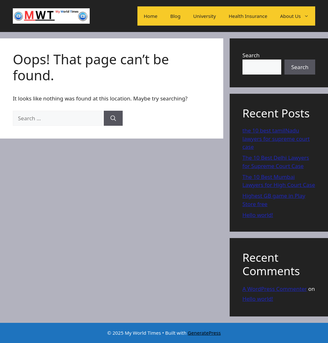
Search (251, 55)
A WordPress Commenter (274, 288)
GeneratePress (204, 333)
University (204, 16)
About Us (297, 16)
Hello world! (257, 215)
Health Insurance (248, 16)
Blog (175, 16)
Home (151, 16)
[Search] (113, 118)
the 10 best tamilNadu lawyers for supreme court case (276, 138)
